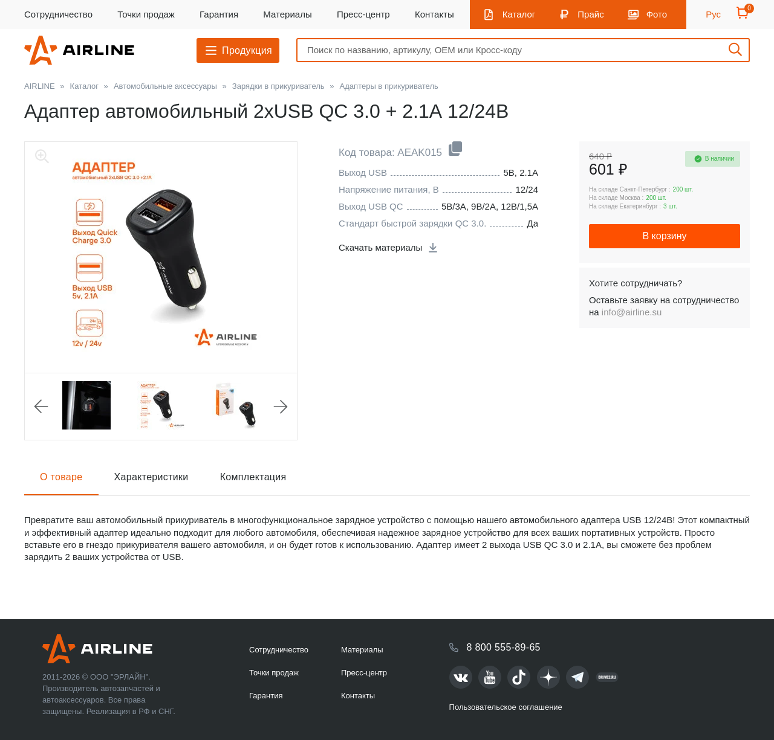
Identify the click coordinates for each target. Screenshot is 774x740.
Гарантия (219, 14)
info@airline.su (632, 312)
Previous (41, 406)
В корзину (664, 236)
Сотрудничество (58, 14)
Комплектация (253, 477)
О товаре (61, 477)
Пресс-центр (363, 14)
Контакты (434, 14)
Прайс (590, 14)
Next (280, 406)
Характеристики (151, 477)
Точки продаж (146, 14)
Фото (656, 14)
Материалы (287, 14)
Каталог (519, 14)
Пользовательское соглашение (505, 707)
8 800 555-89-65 (504, 647)
